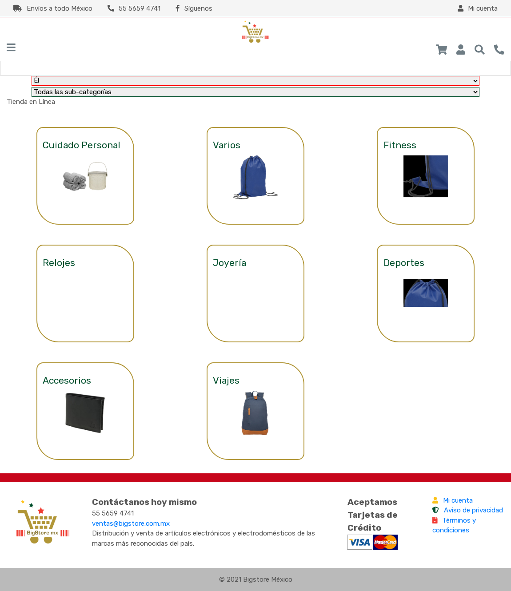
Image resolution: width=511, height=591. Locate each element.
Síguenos (194, 8)
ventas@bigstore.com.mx (131, 524)
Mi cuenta (452, 500)
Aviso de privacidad (467, 510)
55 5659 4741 (134, 8)
